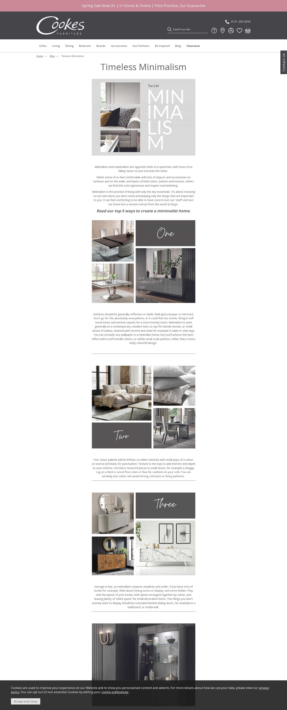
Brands (101, 46)
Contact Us (283, 62)
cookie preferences (114, 692)
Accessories (119, 46)
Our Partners (141, 46)
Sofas (43, 46)
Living (56, 46)
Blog (178, 46)
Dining (69, 46)
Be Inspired (162, 46)
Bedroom (85, 46)
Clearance (193, 46)
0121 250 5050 (238, 22)
